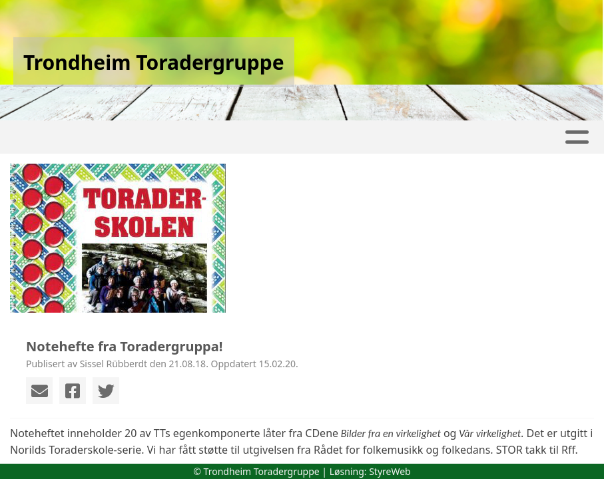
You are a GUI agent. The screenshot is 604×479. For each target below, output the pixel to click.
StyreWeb (390, 471)
